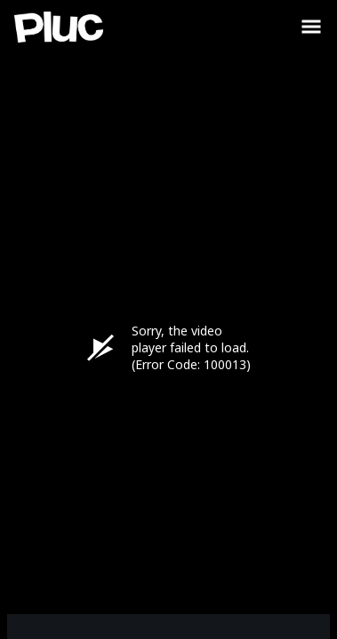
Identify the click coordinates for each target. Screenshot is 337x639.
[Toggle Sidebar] (311, 26)
